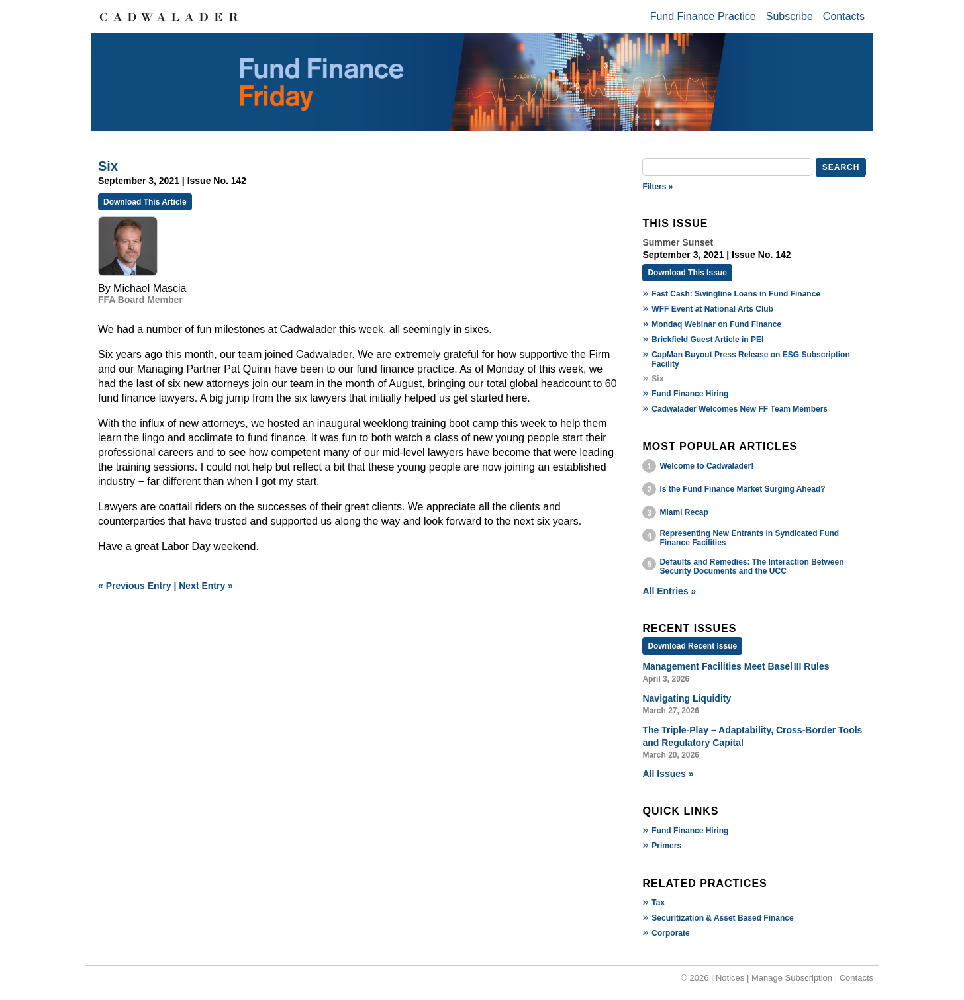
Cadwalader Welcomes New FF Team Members (739, 409)
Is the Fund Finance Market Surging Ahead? (742, 489)
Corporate (670, 933)
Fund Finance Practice (703, 16)
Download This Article (145, 201)
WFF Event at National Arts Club (712, 309)
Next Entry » (206, 585)
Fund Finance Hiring (689, 393)
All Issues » (667, 773)
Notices (730, 978)
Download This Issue (687, 272)
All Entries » (669, 591)
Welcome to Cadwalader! (706, 466)
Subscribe (789, 16)
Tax (658, 902)
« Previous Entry (134, 585)
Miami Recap (683, 512)
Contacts (844, 16)
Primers (666, 845)
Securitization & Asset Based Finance (722, 918)
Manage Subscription (791, 978)
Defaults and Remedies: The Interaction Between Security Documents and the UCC (751, 566)
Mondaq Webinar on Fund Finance (716, 324)
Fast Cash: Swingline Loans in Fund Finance (735, 293)
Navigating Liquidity (686, 698)
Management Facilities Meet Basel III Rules (735, 666)
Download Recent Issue (692, 646)
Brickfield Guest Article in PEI (707, 339)
